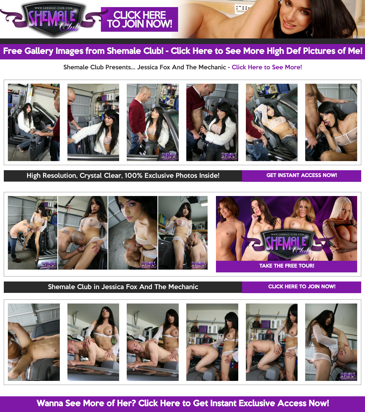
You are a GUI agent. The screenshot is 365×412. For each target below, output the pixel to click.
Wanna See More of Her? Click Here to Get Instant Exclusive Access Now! (182, 404)
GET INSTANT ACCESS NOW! (301, 176)
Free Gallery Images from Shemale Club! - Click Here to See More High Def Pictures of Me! (182, 51)
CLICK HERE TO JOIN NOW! (301, 287)
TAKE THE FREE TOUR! (286, 266)
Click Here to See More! (267, 67)
